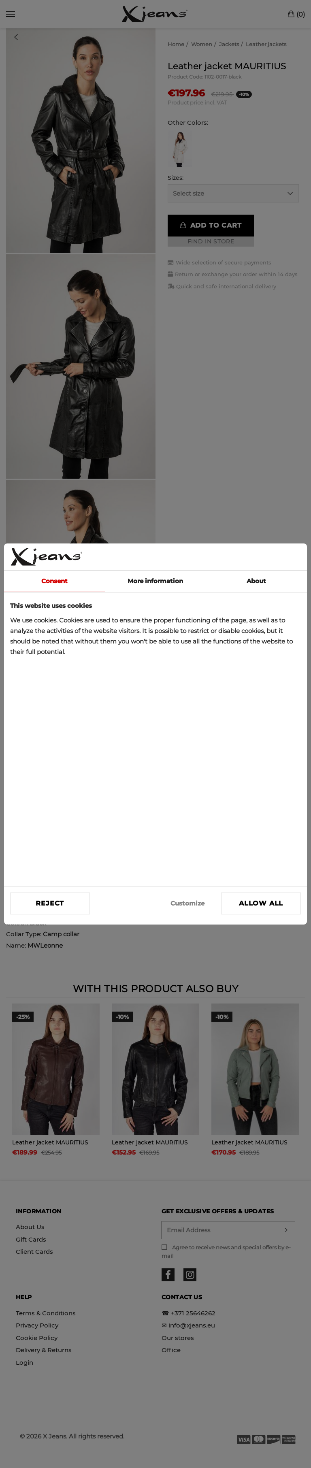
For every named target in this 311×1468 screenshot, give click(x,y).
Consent (54, 581)
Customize (187, 903)
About (256, 581)
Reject (50, 903)
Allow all (261, 903)
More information (155, 581)
